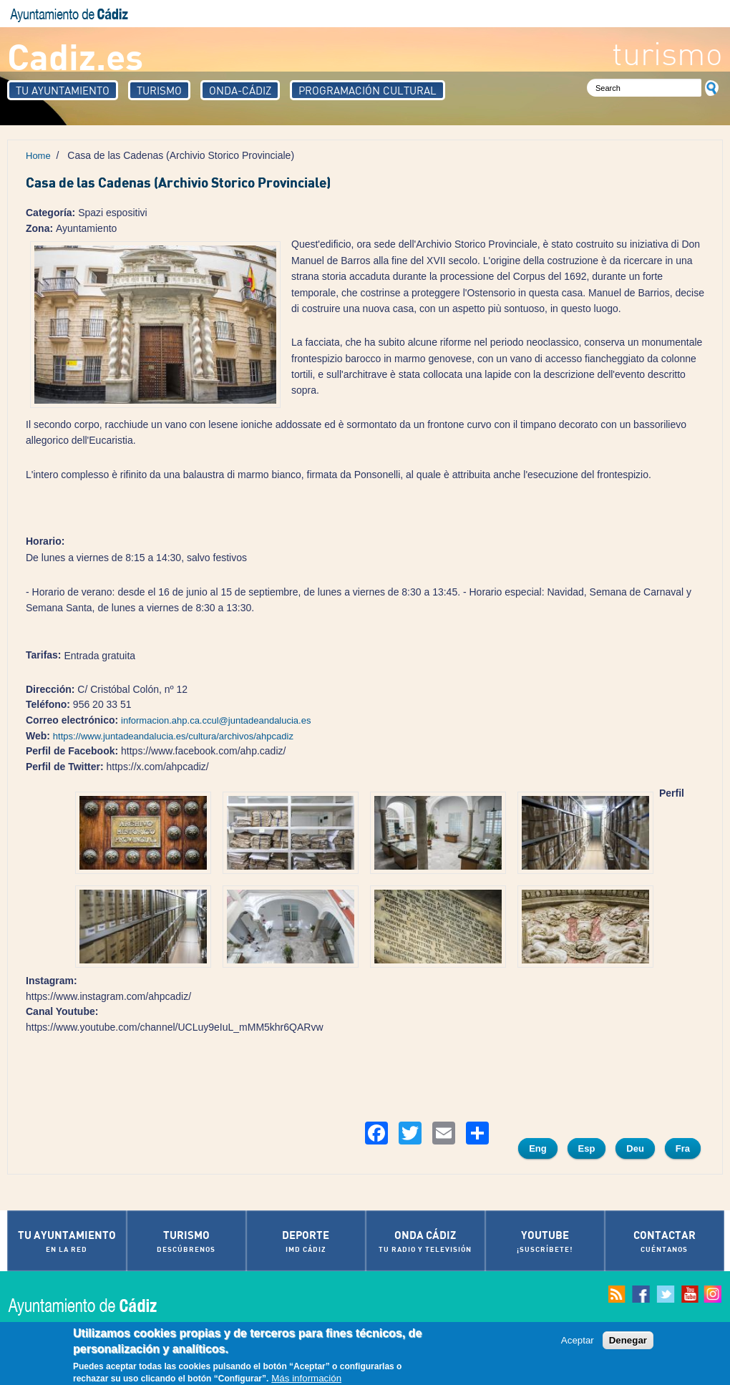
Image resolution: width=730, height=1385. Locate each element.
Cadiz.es (75, 55)
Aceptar (577, 1341)
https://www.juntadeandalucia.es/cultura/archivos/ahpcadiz (173, 736)
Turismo (159, 90)
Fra (683, 1148)
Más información (306, 1379)
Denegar (628, 1341)
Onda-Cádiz (240, 90)
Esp (586, 1148)
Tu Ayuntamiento (63, 90)
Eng (538, 1148)
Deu (635, 1148)
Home (38, 155)
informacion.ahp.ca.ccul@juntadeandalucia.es (216, 720)
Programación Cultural (367, 90)
